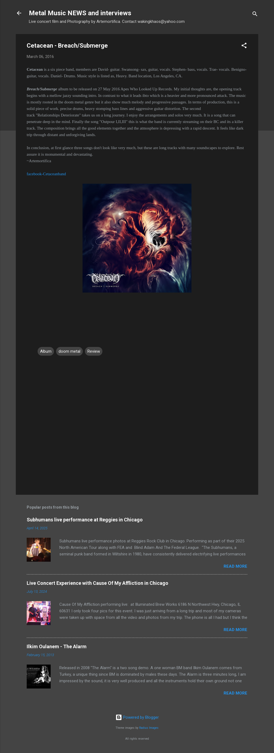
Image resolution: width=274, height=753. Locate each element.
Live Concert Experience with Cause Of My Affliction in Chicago (97, 583)
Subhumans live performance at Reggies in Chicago (85, 520)
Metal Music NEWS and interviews (80, 13)
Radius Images (149, 728)
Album (45, 351)
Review (93, 351)
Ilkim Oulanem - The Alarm (57, 646)
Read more (235, 566)
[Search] (255, 15)
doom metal (69, 351)
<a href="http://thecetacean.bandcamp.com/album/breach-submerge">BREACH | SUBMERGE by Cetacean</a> (137, 317)
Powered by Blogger (137, 717)
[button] (244, 46)
